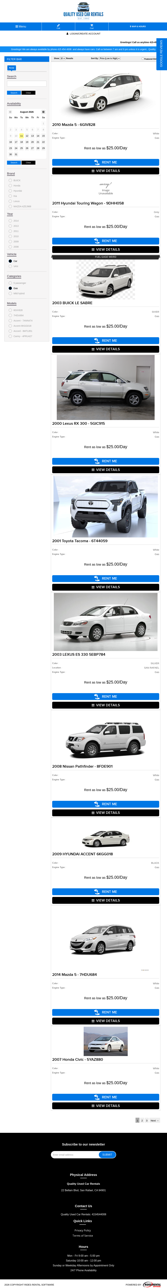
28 (38, 148)
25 (21, 148)
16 (10, 142)
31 (16, 154)
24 (16, 148)
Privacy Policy (83, 1228)
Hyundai (15, 190)
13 (32, 136)
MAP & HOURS (138, 26)
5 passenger (17, 283)
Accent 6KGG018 (20, 325)
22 (43, 142)
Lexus (14, 201)
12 (27, 136)
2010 (14, 236)
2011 (14, 231)
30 (10, 154)
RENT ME (105, 162)
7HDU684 (16, 315)
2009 (14, 241)
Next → (155, 1118)
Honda (14, 185)
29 (43, 148)
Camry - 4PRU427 (20, 336)
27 (32, 148)
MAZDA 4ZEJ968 (20, 206)
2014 (14, 220)
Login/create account (83, 33)
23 (10, 148)
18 (21, 142)
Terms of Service (82, 1233)
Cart (92, 26)
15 (43, 136)
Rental (11, 68)
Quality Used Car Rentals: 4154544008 (83, 1212)
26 (27, 148)
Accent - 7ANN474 (20, 320)
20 (32, 142)
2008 (14, 246)
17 (16, 142)
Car (13, 261)
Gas (13, 288)
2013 (14, 226)
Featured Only (149, 59)
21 (38, 142)
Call (58, 26)
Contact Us (83, 1204)
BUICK (15, 180)
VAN (13, 266)
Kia (13, 196)
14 (38, 136)
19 (27, 142)
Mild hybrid (17, 293)
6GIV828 (16, 310)
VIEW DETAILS (106, 171)
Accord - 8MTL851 (20, 331)
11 (21, 136)
